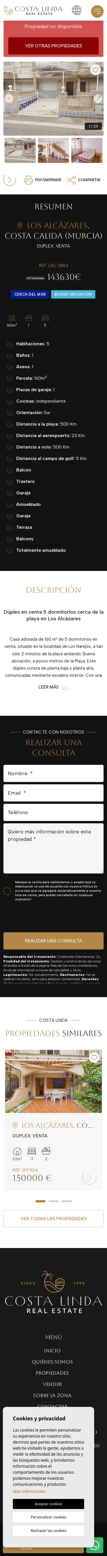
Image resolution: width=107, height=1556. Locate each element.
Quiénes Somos (52, 1362)
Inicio (52, 1351)
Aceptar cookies (48, 1503)
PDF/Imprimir (42, 180)
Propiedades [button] (52, 1373)
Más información (29, 1491)
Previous (9, 99)
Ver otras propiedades (53, 45)
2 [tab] (54, 1201)
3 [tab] (67, 1201)
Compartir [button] (84, 180)
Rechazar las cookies (48, 1530)
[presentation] (33, 917)
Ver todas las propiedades (54, 1218)
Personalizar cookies (48, 1517)
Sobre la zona (52, 1395)
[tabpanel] (53, 1120)
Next (98, 99)
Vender (52, 1384)
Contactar (52, 1406)
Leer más (53, 687)
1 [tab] (40, 1201)
